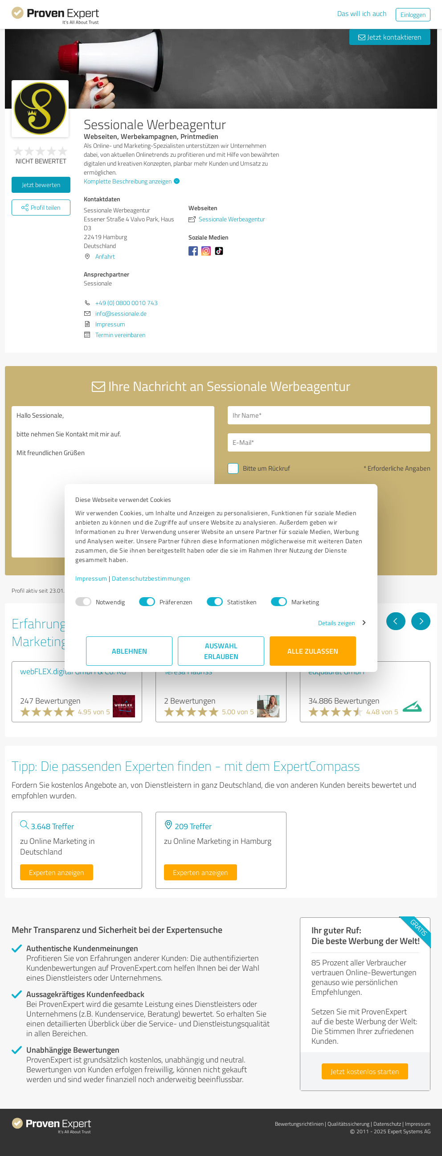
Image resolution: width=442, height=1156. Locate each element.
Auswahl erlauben (221, 650)
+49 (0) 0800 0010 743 (126, 302)
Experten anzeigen (56, 872)
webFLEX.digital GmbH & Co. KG (73, 671)
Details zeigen (325, 623)
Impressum (102, 578)
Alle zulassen (312, 651)
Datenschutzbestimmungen (162, 578)
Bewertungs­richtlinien (299, 1124)
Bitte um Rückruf (266, 468)
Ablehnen (129, 651)
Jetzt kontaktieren (390, 37)
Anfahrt (105, 256)
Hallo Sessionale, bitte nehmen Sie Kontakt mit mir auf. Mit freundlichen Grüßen (113, 482)
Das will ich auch (362, 13)
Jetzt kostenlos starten (365, 1071)
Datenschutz (387, 1124)
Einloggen (413, 14)
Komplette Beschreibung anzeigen (130, 181)
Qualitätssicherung (348, 1124)
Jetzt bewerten (41, 184)
